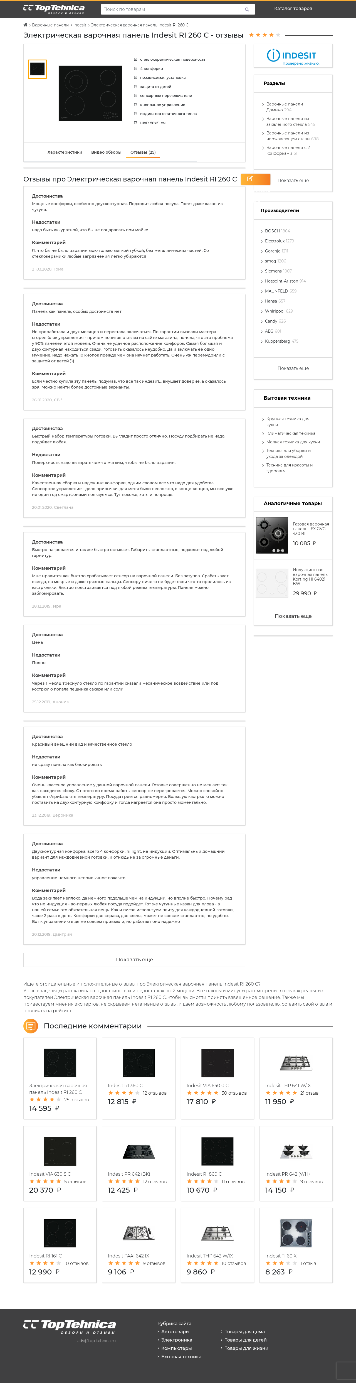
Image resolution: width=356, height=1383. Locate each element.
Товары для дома (245, 1331)
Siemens (278, 271)
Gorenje (276, 251)
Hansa (275, 301)
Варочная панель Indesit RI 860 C (217, 1163)
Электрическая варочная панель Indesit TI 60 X (296, 1245)
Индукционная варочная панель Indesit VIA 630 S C (60, 1163)
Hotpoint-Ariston (285, 281)
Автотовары (175, 1331)
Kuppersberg (281, 341)
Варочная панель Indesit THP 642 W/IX (217, 1245)
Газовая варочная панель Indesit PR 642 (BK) (138, 1163)
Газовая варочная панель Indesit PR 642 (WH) (296, 1163)
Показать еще (134, 960)
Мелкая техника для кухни (293, 441)
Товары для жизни (246, 1348)
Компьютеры (176, 1348)
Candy (275, 321)
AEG (273, 331)
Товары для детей (246, 1340)
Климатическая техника (290, 433)
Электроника (176, 1340)
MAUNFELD (281, 291)
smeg (275, 261)
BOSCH (277, 231)
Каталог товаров (293, 8)
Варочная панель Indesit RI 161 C (60, 1245)
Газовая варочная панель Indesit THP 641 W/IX (296, 1078)
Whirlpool (279, 311)
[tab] (65, 152)
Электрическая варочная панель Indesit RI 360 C (138, 1078)
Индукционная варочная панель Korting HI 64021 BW (293, 583)
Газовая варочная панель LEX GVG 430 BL (293, 535)
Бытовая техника (181, 1356)
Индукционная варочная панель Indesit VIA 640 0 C (217, 1078)
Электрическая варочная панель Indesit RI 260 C (60, 1078)
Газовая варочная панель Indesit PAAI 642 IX (138, 1245)
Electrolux (279, 241)
